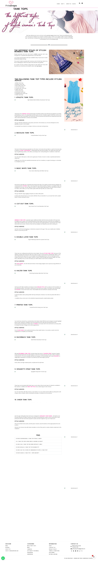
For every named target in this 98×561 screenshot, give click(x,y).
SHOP (63, 3)
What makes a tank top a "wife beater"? (28, 453)
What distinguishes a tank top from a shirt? (29, 438)
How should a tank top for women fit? (28, 447)
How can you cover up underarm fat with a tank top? (32, 450)
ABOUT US (68, 3)
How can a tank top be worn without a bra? (29, 444)
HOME (58, 3)
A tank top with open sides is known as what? (30, 441)
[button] (38, 438)
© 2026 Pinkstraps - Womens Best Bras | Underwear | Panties (78, 558)
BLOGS (74, 3)
